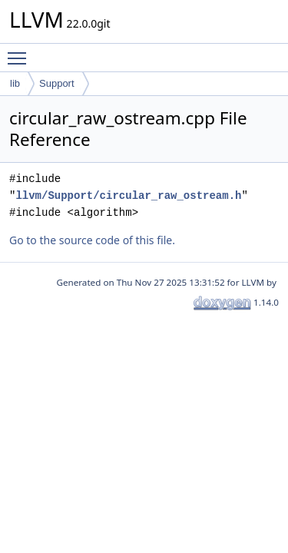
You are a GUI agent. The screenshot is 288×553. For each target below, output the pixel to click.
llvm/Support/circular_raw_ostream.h (128, 195)
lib (15, 83)
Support (56, 83)
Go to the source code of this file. (92, 240)
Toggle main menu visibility (21, 51)
